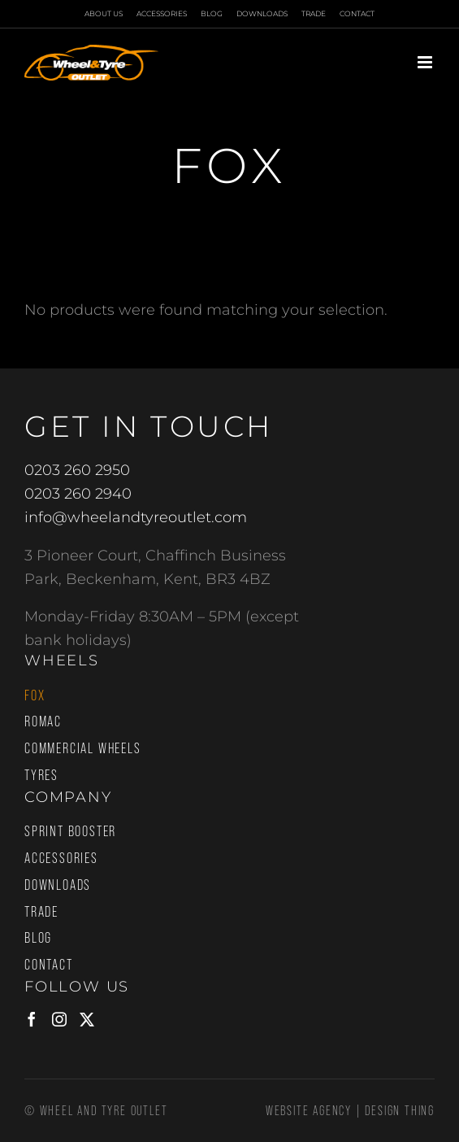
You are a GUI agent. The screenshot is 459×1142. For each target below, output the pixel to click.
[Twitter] (87, 1019)
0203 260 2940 (78, 494)
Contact (48, 965)
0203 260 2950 (77, 470)
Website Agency (309, 1111)
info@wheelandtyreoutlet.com (135, 517)
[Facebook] (31, 1019)
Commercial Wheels (82, 748)
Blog (38, 938)
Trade (41, 912)
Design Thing (400, 1111)
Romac (43, 721)
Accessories (61, 858)
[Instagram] (59, 1019)
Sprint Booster (70, 831)
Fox (34, 695)
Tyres (41, 775)
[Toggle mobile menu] (426, 62)
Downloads (57, 885)
